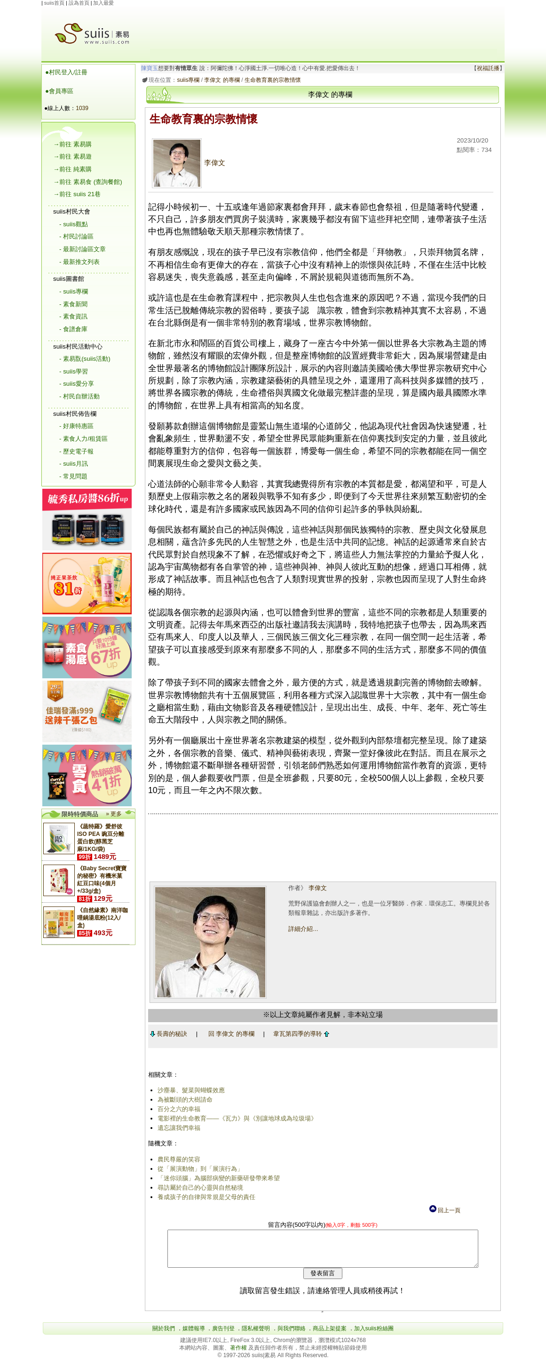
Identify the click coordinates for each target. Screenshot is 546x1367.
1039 (82, 108)
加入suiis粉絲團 (374, 1335)
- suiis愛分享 (76, 383)
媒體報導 (193, 1335)
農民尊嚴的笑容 (177, 1159)
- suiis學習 (73, 371)
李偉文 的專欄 (220, 80)
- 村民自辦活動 (79, 396)
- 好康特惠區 (76, 425)
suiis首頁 (54, 3)
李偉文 (186, 163)
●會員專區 (59, 91)
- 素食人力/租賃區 (83, 438)
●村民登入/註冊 (66, 72)
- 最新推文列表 (79, 261)
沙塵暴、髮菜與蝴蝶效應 (189, 1090)
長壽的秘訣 (167, 1033)
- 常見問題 (73, 476)
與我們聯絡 (291, 1335)
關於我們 (163, 1335)
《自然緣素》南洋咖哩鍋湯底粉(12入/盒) (102, 918)
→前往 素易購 (72, 144)
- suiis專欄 (73, 291)
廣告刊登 (223, 1335)
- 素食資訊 (73, 316)
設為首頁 (79, 3)
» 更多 (114, 814)
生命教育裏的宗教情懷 (271, 80)
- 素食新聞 (73, 304)
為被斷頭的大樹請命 (183, 1099)
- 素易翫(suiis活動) (85, 358)
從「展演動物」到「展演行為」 (198, 1168)
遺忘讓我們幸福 (177, 1127)
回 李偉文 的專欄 (229, 1033)
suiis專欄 (186, 80)
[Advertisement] (323, 28)
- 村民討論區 (76, 236)
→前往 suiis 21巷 (77, 194)
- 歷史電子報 (76, 451)
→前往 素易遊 (72, 156)
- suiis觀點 (73, 224)
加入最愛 (103, 3)
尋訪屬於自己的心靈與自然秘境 (198, 1187)
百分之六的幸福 (177, 1109)
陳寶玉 (148, 68)
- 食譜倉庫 (73, 329)
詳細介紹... (302, 928)
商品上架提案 (330, 1335)
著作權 (239, 1354)
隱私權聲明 (256, 1335)
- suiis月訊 (73, 463)
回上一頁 (444, 1210)
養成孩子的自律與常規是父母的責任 (204, 1196)
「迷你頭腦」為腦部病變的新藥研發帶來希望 (217, 1178)
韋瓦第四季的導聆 (300, 1033)
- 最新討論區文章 (82, 249)
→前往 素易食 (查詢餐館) (87, 181)
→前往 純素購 (72, 169)
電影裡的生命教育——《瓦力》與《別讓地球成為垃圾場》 (235, 1118)
